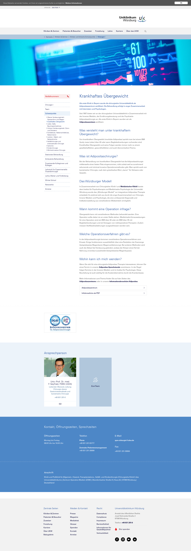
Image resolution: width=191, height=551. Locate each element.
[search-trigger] (145, 31)
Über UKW (48, 531)
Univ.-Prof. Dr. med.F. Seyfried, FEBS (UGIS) (60, 382)
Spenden (74, 527)
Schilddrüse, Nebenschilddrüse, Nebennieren (57, 134)
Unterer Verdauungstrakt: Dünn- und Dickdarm (57, 129)
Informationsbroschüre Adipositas (124, 281)
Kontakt (73, 531)
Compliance (101, 517)
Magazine (74, 517)
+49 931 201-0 (127, 523)
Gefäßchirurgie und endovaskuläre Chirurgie (55, 142)
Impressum (101, 520)
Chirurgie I (101, 37)
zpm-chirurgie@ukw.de (124, 440)
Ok (181, 3)
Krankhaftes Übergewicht (55, 122)
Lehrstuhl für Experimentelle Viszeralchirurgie (56, 170)
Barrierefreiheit (103, 524)
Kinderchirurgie (52, 148)
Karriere (47, 527)
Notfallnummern (57, 96)
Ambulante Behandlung (54, 159)
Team (47, 109)
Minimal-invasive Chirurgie (55, 150)
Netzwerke (49, 184)
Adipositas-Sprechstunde (109, 267)
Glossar (73, 524)
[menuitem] (52, 7)
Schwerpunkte (50, 113)
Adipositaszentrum (87, 122)
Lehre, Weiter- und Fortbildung (56, 176)
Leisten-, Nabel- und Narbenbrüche (53, 138)
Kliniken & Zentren (61, 37)
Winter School (50, 180)
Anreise (48, 189)
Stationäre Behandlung (54, 154)
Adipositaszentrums (87, 281)
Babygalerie (48, 534)
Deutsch (51, 7)
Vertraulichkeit (102, 533)
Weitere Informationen (75, 3)
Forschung (48, 524)
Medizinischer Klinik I (129, 186)
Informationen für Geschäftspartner (104, 528)
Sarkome (49, 146)
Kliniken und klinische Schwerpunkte (82, 37)
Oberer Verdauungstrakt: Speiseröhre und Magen (55, 118)
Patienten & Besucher (52, 517)
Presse (73, 513)
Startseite (48, 37)
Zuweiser (47, 520)
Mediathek (74, 520)
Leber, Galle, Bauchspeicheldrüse (53, 125)
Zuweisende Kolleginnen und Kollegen (56, 164)
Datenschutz (102, 513)
